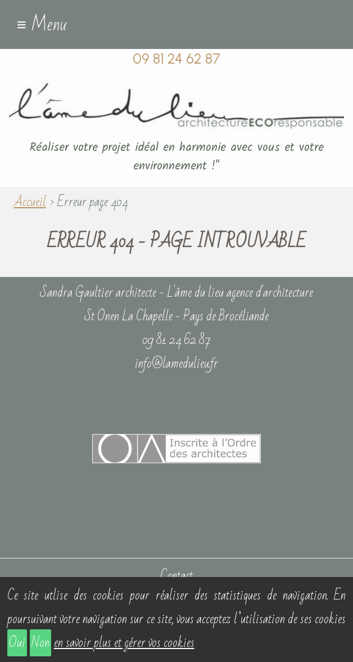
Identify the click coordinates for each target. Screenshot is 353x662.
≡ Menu (41, 24)
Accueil (30, 202)
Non (40, 643)
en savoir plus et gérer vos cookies (124, 643)
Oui (17, 643)
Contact (176, 576)
